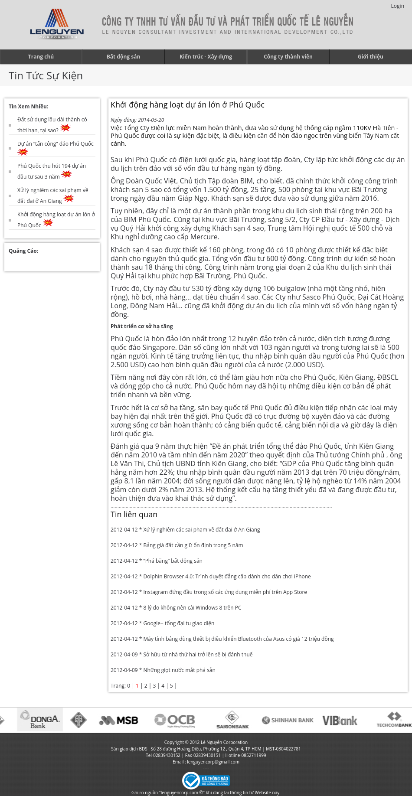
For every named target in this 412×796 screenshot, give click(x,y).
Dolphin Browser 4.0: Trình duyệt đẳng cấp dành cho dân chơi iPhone (227, 576)
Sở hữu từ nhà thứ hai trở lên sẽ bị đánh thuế (197, 654)
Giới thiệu (370, 56)
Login (397, 6)
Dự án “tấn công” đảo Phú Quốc (55, 148)
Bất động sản (124, 56)
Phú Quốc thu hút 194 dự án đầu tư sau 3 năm (51, 171)
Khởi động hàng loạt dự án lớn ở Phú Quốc (56, 220)
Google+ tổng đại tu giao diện (178, 623)
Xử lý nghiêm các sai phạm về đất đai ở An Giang (52, 195)
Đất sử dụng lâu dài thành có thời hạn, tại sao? (52, 125)
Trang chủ (41, 56)
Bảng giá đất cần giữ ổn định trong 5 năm (193, 545)
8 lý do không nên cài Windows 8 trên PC (192, 607)
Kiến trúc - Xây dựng (206, 56)
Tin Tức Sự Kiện (46, 75)
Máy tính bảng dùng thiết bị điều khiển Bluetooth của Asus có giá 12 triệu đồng (238, 639)
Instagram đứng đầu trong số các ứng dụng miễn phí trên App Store (225, 592)
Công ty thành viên (288, 56)
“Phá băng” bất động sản (172, 560)
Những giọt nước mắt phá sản (179, 670)
